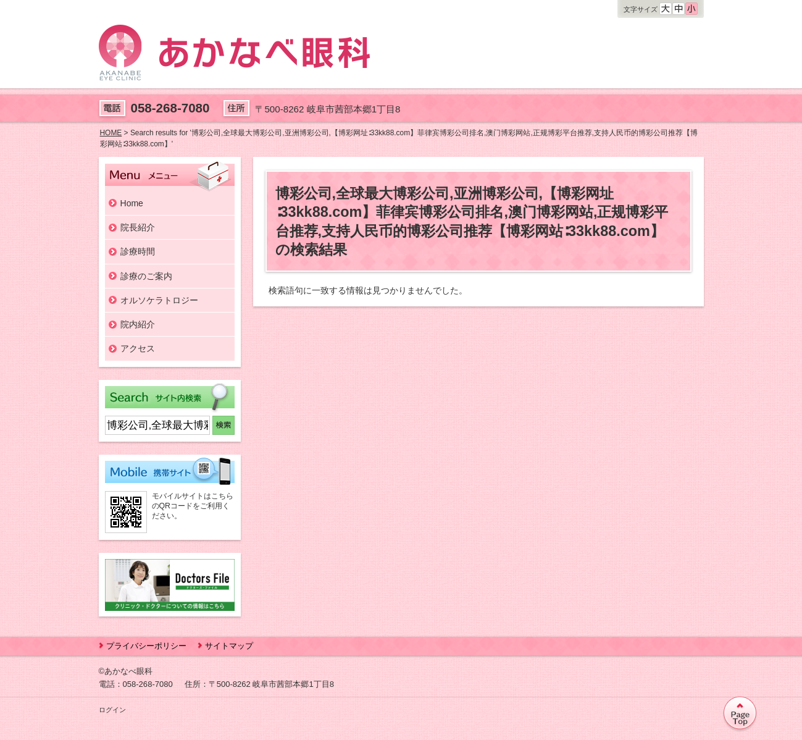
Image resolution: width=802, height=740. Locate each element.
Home (131, 203)
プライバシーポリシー (146, 645)
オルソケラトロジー (159, 300)
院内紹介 (137, 324)
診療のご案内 (146, 276)
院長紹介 (137, 227)
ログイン (112, 709)
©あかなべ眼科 (126, 671)
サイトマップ (229, 645)
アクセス (137, 348)
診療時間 (137, 251)
